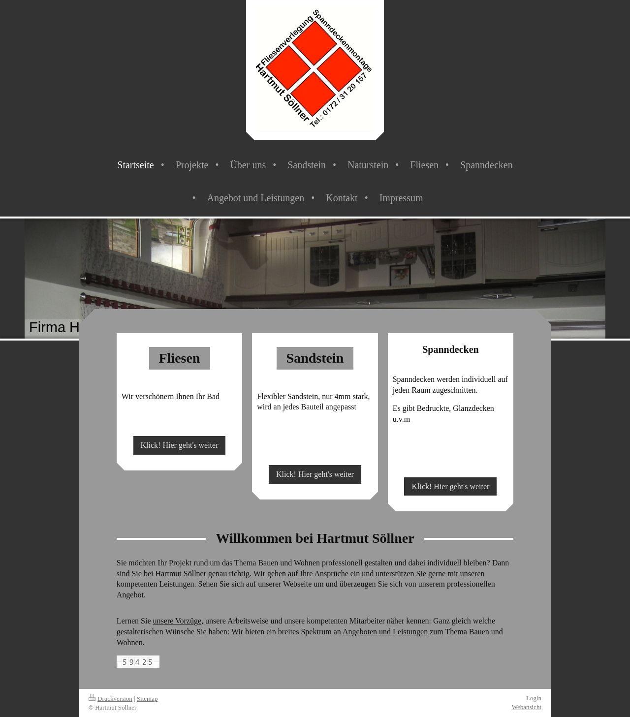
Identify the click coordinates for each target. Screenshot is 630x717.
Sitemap (147, 698)
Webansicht (526, 707)
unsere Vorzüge (177, 621)
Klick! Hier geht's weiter (180, 445)
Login (533, 698)
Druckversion (110, 698)
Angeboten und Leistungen (385, 631)
